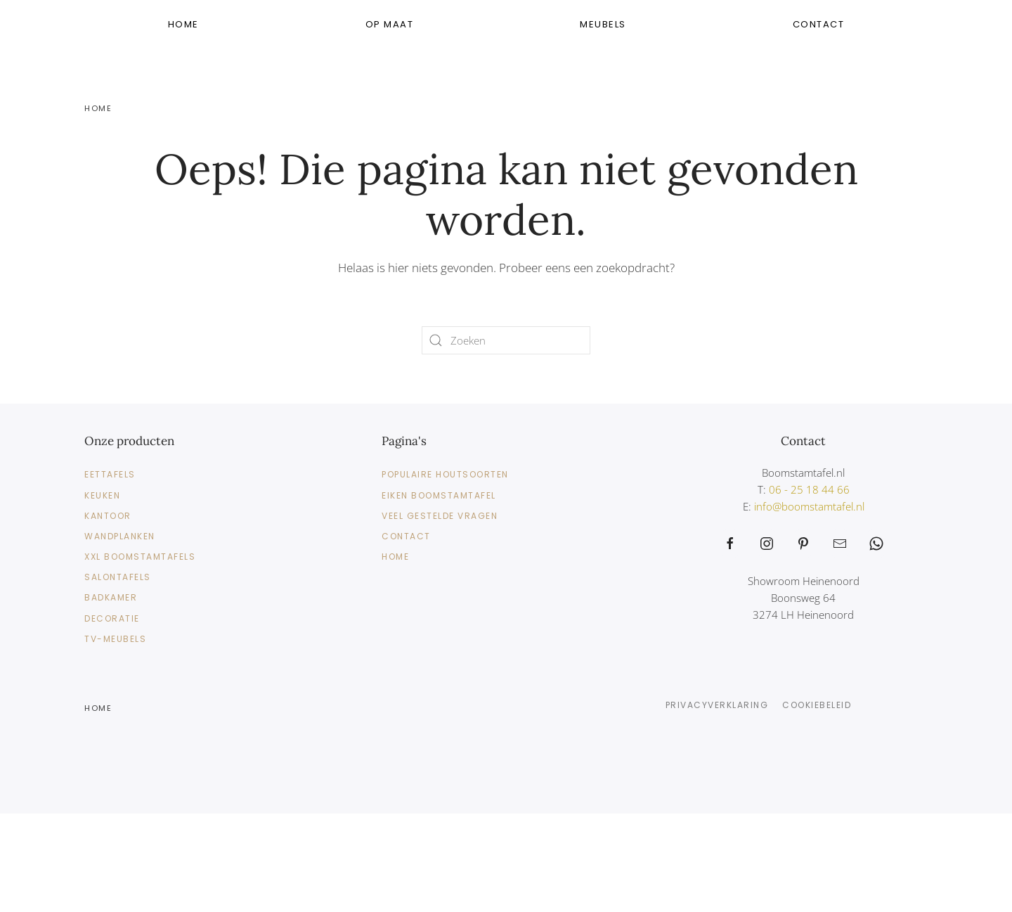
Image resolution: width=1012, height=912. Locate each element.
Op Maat (389, 24)
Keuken (102, 495)
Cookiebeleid (816, 705)
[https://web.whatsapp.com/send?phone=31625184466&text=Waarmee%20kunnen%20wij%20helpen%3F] (876, 543)
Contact (819, 24)
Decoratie (112, 618)
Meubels (603, 24)
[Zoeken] (506, 340)
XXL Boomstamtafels (139, 557)
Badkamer (110, 597)
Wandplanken (119, 536)
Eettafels (110, 474)
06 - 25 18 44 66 (809, 489)
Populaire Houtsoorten (445, 474)
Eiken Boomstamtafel (439, 495)
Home (183, 24)
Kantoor (107, 516)
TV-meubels (115, 639)
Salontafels (117, 577)
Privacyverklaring (717, 705)
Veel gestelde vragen (440, 516)
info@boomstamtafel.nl (809, 506)
